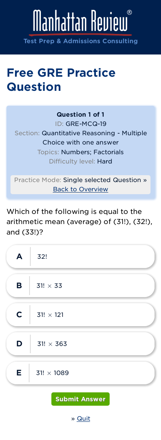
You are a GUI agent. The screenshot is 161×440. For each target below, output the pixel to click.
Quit (83, 418)
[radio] (80, 256)
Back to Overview (80, 189)
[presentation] (50, 285)
